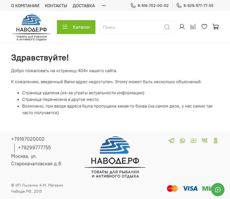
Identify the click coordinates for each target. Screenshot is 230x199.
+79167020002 (28, 139)
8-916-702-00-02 (149, 6)
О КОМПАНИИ (25, 5)
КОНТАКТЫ (56, 5)
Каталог (76, 27)
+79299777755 (34, 147)
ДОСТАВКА (84, 5)
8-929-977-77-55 (194, 6)
